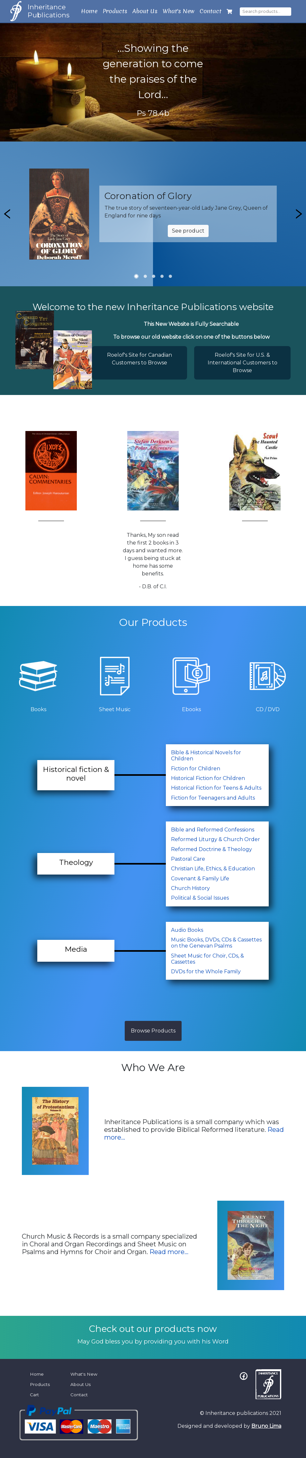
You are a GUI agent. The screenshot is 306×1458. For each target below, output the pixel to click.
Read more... (168, 1252)
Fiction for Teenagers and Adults (213, 798)
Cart (34, 1394)
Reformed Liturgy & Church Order (215, 839)
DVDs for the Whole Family (206, 971)
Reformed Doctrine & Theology (211, 849)
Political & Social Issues (200, 898)
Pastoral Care (188, 859)
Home (89, 11)
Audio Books (187, 930)
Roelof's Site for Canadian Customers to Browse (139, 359)
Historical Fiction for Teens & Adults (216, 788)
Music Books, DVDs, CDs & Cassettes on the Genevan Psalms (216, 943)
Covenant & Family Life (200, 879)
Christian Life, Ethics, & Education (213, 869)
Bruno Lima (266, 1426)
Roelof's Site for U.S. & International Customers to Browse (242, 362)
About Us (145, 11)
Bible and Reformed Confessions (212, 830)
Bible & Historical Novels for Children (206, 755)
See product (188, 231)
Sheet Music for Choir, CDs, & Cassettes (207, 959)
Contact (210, 11)
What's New (178, 11)
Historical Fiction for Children (208, 778)
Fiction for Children (195, 769)
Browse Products (153, 1031)
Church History (190, 888)
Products (115, 11)
